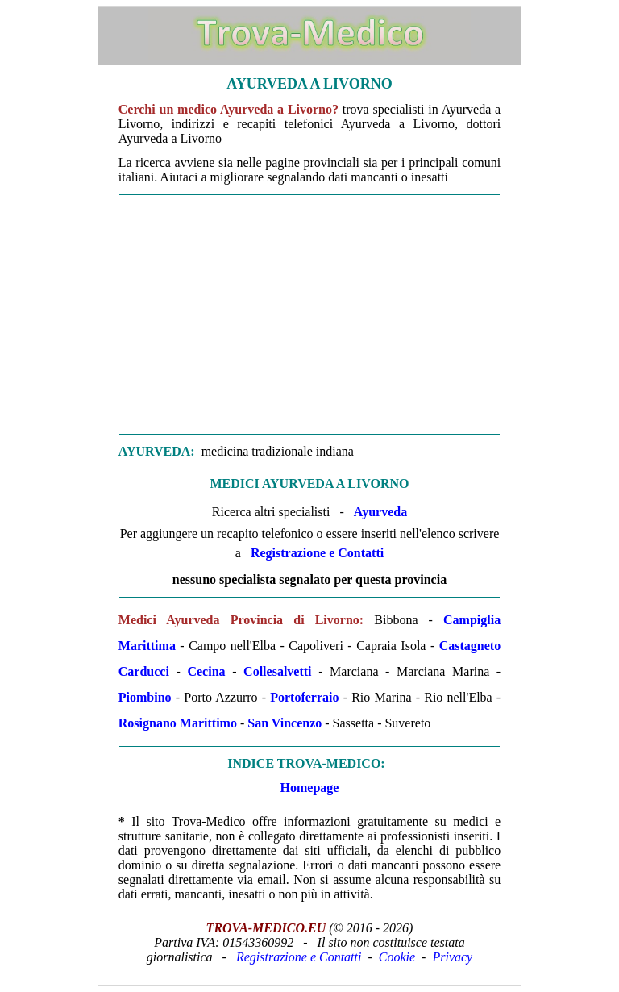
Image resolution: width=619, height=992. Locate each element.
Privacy (452, 957)
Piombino (145, 697)
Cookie (397, 957)
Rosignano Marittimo (177, 723)
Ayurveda (380, 512)
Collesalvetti (277, 671)
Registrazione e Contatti (317, 553)
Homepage (309, 787)
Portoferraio (304, 697)
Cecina (206, 671)
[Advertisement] (309, 314)
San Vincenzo (284, 723)
